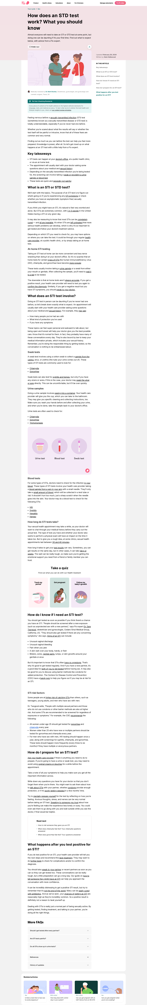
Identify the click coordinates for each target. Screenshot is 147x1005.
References (34, 960)
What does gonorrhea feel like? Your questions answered (59, 837)
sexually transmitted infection (63, 120)
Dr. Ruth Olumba (51, 94)
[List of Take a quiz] (59, 595)
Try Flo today (118, 4)
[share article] (89, 50)
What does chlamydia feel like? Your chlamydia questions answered (59, 833)
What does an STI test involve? (108, 79)
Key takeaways (102, 70)
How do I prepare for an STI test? (108, 91)
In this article (102, 66)
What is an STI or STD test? (106, 74)
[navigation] (37, 4)
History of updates (59, 968)
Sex (39, 12)
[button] (59, 933)
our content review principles (61, 113)
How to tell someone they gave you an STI (54, 828)
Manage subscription (100, 4)
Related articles (31, 980)
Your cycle (31, 12)
